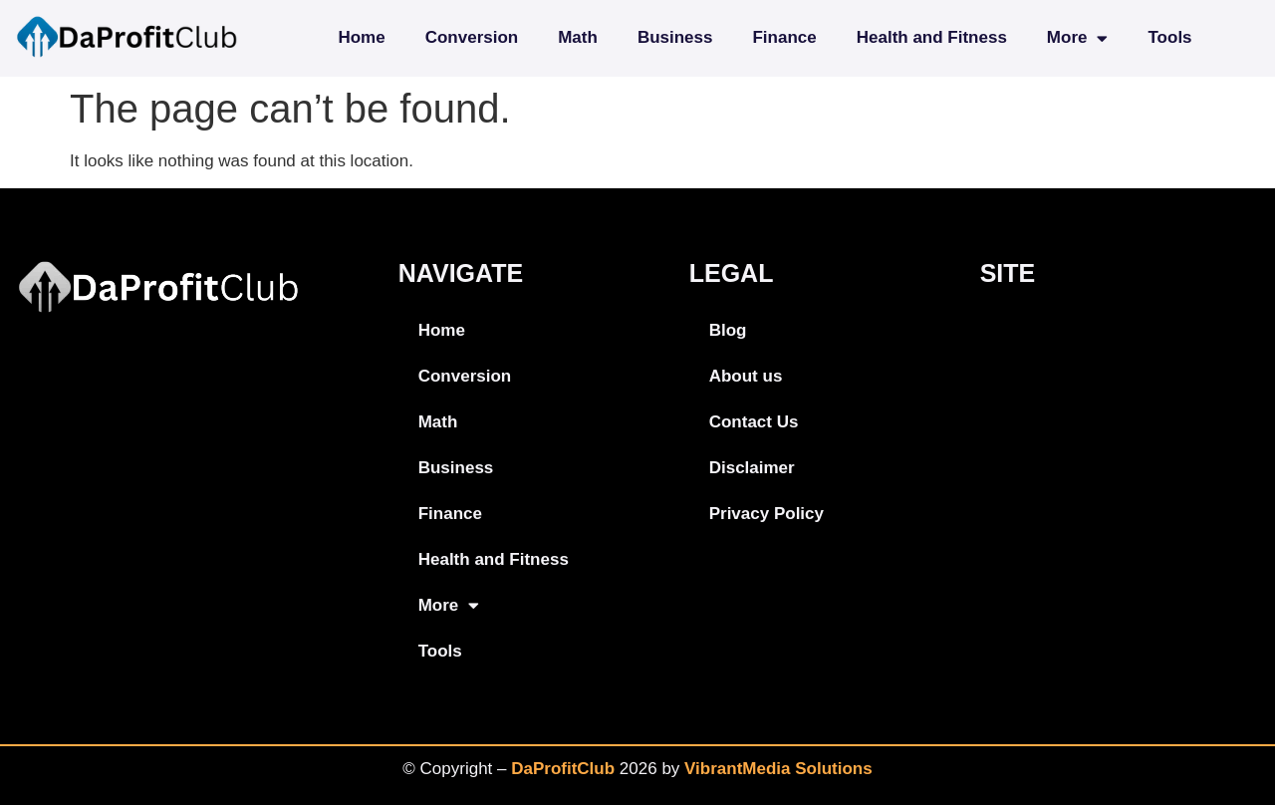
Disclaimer (752, 467)
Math (578, 37)
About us (746, 376)
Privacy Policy (766, 513)
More (1078, 38)
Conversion (472, 37)
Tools (1169, 37)
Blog (728, 330)
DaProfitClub (563, 768)
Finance (784, 37)
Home (361, 37)
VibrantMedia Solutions (778, 768)
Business (675, 37)
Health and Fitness (932, 37)
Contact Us (754, 421)
